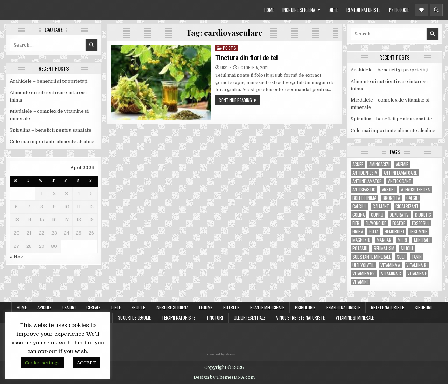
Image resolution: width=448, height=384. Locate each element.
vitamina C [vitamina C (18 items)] (391, 273)
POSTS (229, 48)
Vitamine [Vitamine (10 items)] (360, 282)
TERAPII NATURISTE (178, 317)
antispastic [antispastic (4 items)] (364, 189)
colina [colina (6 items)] (358, 214)
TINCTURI (214, 317)
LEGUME (205, 307)
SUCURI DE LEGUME (134, 317)
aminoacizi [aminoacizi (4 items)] (379, 164)
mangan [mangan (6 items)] (384, 240)
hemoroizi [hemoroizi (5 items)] (394, 231)
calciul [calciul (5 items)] (359, 206)
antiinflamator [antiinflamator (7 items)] (367, 181)
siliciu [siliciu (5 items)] (407, 248)
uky (223, 67)
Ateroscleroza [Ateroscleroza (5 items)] (415, 189)
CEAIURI (69, 307)
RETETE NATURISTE (387, 307)
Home (22, 307)
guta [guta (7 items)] (373, 231)
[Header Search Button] (436, 10)
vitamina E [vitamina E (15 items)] (417, 273)
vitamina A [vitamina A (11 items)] (390, 265)
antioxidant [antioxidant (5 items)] (399, 181)
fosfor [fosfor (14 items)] (399, 223)
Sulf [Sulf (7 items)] (401, 256)
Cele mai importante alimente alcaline (52, 141)
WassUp (233, 354)
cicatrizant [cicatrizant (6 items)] (407, 206)
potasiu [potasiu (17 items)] (360, 248)
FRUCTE (138, 307)
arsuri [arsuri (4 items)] (388, 189)
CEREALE (93, 307)
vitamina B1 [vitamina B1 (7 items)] (417, 265)
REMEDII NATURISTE (363, 9)
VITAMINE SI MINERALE (355, 317)
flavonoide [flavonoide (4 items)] (376, 223)
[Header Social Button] (421, 10)
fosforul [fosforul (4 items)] (420, 223)
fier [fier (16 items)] (355, 223)
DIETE (333, 9)
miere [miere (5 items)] (403, 240)
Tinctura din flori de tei (246, 58)
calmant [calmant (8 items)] (381, 206)
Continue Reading (235, 100)
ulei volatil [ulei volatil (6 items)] (363, 265)
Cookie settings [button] (42, 362)
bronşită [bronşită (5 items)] (391, 198)
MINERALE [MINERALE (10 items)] (422, 240)
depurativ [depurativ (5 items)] (399, 214)
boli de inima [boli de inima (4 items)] (364, 198)
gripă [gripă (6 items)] (357, 231)
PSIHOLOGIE (399, 9)
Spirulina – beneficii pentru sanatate (50, 130)
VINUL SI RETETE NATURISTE (300, 317)
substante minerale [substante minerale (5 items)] (371, 256)
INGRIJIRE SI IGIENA (298, 9)
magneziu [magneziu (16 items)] (361, 240)
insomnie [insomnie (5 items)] (418, 231)
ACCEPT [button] (86, 362)
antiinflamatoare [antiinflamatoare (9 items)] (400, 172)
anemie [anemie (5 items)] (402, 164)
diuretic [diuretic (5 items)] (423, 214)
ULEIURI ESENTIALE (249, 317)
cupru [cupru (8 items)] (377, 214)
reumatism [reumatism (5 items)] (384, 248)
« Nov (16, 256)
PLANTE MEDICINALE (267, 307)
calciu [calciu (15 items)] (412, 198)
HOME (269, 9)
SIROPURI (423, 307)
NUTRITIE (231, 307)
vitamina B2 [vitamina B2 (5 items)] (363, 273)
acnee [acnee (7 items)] (357, 164)
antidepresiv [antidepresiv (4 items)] (364, 172)
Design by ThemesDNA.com (224, 377)
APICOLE (44, 307)
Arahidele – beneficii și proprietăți (49, 81)
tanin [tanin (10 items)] (417, 256)
